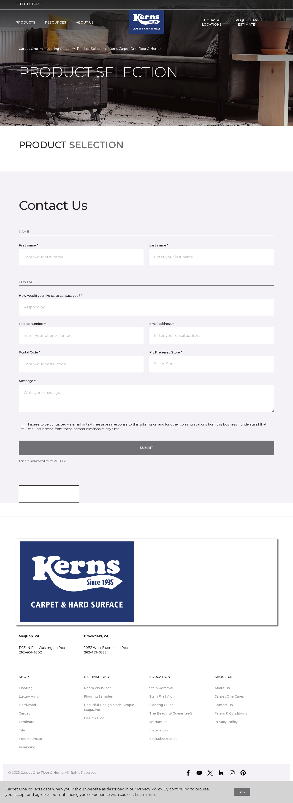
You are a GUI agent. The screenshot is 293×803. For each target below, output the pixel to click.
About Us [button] (85, 26)
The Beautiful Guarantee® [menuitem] (171, 713)
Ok (242, 792)
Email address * (161, 323)
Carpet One (28, 49)
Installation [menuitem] (158, 730)
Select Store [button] (28, 7)
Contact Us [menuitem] (223, 705)
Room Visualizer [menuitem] (97, 688)
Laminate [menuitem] (26, 722)
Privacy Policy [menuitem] (226, 722)
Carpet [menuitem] (24, 713)
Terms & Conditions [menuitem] (230, 713)
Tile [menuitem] (22, 730)
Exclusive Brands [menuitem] (163, 739)
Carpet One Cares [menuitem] (229, 696)
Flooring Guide (57, 49)
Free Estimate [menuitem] (30, 739)
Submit (146, 448)
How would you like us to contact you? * (50, 295)
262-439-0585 (95, 652)
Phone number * (32, 323)
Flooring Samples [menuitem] (98, 696)
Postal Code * (29, 352)
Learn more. (146, 794)
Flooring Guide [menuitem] (161, 705)
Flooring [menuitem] (26, 688)
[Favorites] (273, 25)
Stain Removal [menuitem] (161, 688)
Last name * (158, 245)
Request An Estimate (247, 25)
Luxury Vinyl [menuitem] (29, 696)
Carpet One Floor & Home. (42, 773)
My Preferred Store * (165, 352)
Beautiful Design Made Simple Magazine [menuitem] (109, 707)
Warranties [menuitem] (158, 722)
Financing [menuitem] (27, 747)
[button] (267, 25)
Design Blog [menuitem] (94, 718)
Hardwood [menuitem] (27, 705)
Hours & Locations (212, 25)
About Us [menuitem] (222, 688)
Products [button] (25, 26)
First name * (28, 245)
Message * (27, 381)
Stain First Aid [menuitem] (160, 696)
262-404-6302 (30, 652)
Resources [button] (55, 26)
